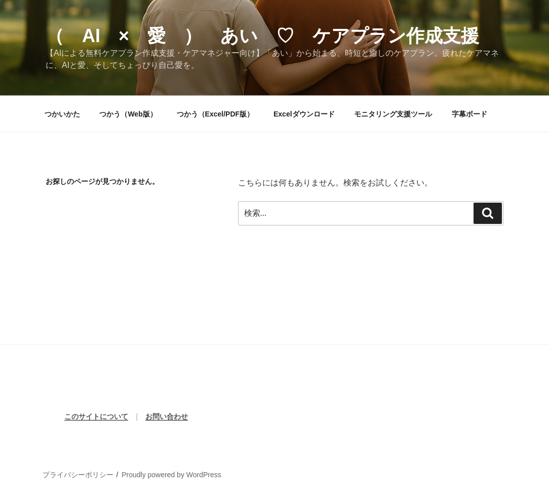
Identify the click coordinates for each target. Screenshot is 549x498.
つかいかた (62, 114)
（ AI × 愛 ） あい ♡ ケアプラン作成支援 (262, 35)
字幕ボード (469, 114)
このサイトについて (96, 416)
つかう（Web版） (127, 114)
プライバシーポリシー (78, 475)
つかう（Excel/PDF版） (215, 114)
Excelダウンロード (304, 114)
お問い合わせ (166, 416)
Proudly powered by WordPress (171, 475)
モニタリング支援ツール (393, 114)
